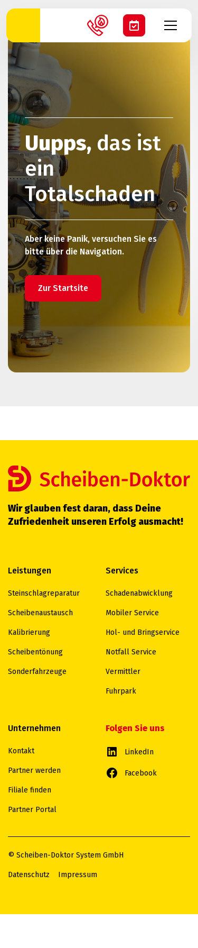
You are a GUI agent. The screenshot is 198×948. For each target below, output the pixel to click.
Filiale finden (29, 790)
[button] (175, 25)
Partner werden (34, 770)
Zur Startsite (63, 288)
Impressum (77, 874)
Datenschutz (29, 874)
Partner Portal (32, 809)
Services (122, 571)
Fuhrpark (121, 691)
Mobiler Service (132, 612)
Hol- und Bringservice (143, 632)
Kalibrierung (29, 632)
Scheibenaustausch (40, 612)
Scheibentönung (35, 652)
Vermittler (123, 671)
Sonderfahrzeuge (37, 671)
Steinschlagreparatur (44, 593)
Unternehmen (34, 728)
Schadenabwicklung (139, 593)
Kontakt (21, 750)
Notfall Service (131, 652)
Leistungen (29, 571)
